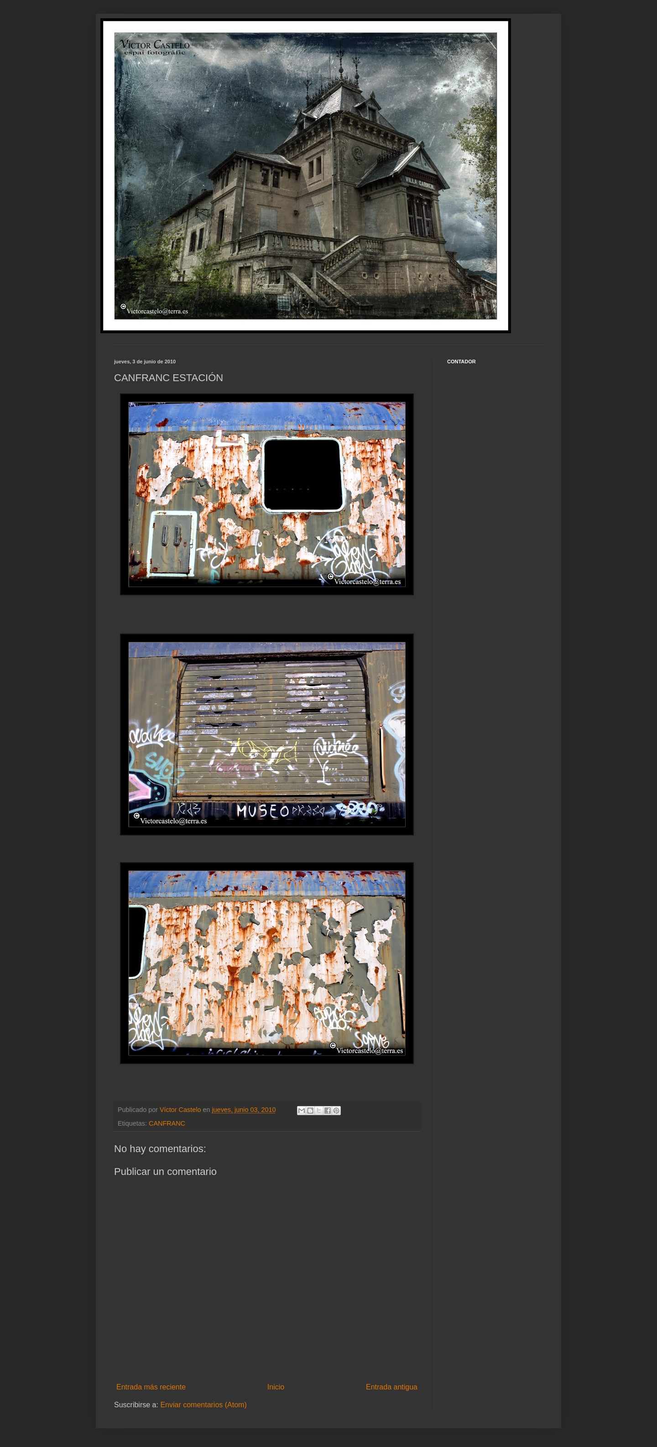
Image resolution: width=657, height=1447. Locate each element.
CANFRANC (167, 1123)
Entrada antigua (391, 1387)
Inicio (275, 1387)
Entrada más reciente (151, 1387)
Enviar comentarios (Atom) (203, 1405)
